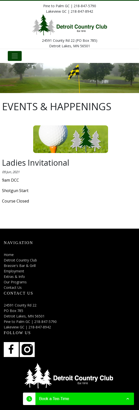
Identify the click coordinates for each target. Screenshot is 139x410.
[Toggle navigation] (15, 56)
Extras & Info (14, 276)
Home (9, 254)
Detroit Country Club (20, 260)
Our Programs (15, 282)
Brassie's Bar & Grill (20, 265)
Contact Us (13, 287)
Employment (14, 271)
